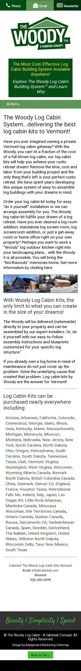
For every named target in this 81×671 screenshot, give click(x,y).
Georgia (35, 423)
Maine (39, 428)
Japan (50, 494)
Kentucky (24, 428)
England (63, 483)
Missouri (52, 434)
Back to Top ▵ (40, 655)
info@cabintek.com (45, 570)
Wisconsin (63, 467)
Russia (11, 522)
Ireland (28, 494)
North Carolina (28, 445)
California (47, 417)
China (10, 483)
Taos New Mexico (51, 544)
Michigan (14, 434)
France (12, 489)
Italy (39, 494)
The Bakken (16, 533)
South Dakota (34, 456)
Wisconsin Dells (20, 544)
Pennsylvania (42, 450)
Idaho (49, 423)
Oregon (22, 450)
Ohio (10, 450)
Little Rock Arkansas (43, 500)
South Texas (16, 549)
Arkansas (29, 417)
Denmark (25, 483)
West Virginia (40, 467)
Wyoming (14, 472)
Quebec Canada (49, 516)
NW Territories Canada (46, 511)
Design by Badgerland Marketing (34, 645)
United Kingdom (42, 533)
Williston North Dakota (38, 538)
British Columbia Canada (52, 478)
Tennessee (57, 456)
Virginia (51, 461)
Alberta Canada (36, 472)
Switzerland (58, 527)
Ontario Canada (19, 516)
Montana (13, 439)
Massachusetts (60, 428)
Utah (22, 461)
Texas (11, 461)
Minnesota (33, 434)
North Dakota (55, 445)
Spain (26, 527)
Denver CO (44, 483)
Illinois (61, 423)
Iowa (10, 428)
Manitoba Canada (21, 505)
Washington (16, 467)
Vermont (35, 461)
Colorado (66, 417)
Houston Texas (33, 489)
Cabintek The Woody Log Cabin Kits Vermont (40, 565)
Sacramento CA (33, 522)
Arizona (12, 417)
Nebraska (31, 439)
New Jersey (52, 439)
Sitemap (63, 645)
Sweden (39, 527)
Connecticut (16, 423)
